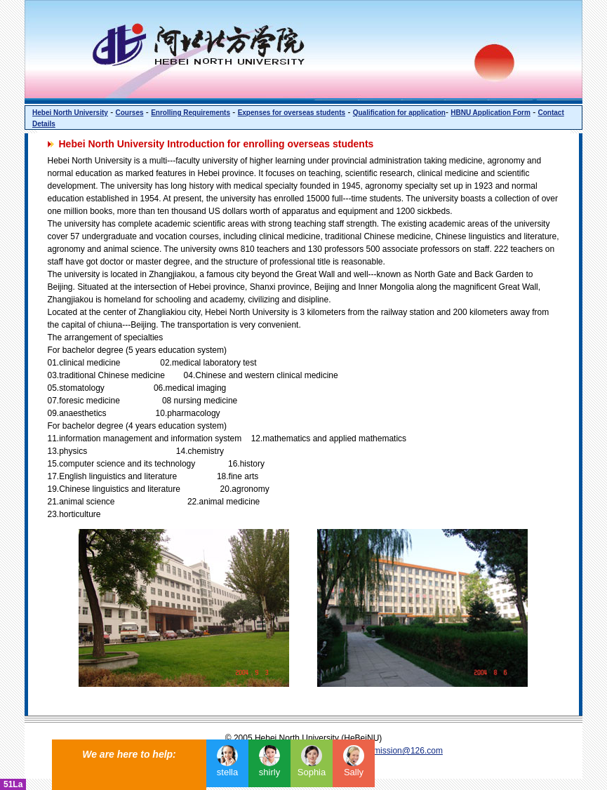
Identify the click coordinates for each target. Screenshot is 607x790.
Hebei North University (70, 112)
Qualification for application (399, 112)
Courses (129, 112)
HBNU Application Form (491, 112)
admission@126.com (403, 751)
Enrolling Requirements (190, 112)
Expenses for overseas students (291, 112)
